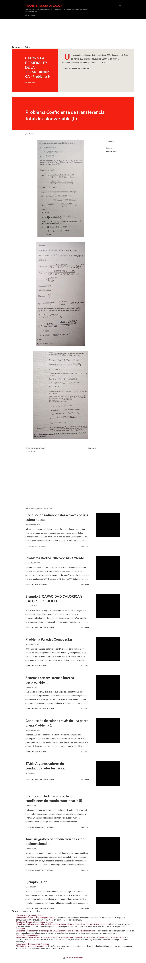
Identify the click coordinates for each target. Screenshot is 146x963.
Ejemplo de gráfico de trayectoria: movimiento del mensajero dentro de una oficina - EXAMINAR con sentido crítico (64, 924)
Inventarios (20, 929)
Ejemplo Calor (36, 882)
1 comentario (40, 751)
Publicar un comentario (81, 68)
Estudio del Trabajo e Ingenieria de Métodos (34, 922)
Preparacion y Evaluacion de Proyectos (32, 944)
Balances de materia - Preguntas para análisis (35, 918)
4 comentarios (41, 584)
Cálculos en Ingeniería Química (29, 915)
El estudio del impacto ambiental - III (31, 946)
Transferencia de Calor (43, 5)
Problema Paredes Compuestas (48, 639)
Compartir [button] (66, 68)
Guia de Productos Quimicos (28, 935)
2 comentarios (41, 546)
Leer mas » (85, 546)
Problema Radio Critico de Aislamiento (54, 558)
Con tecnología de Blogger (73, 958)
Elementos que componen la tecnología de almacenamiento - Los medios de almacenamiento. (56, 931)
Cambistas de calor (111, 151)
